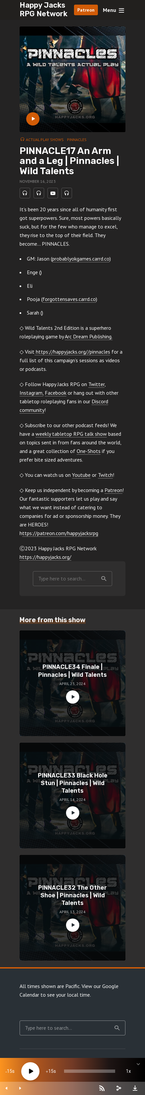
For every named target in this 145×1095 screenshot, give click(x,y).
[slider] (89, 1071)
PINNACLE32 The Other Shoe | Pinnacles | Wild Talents (72, 895)
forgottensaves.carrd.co (69, 299)
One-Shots (89, 451)
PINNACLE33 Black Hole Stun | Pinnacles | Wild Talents (73, 783)
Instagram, (31, 392)
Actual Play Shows (45, 139)
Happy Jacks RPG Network (43, 9)
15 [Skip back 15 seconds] (9, 1071)
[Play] (30, 1071)
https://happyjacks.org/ (45, 557)
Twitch (105, 475)
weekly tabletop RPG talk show (71, 433)
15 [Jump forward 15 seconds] (50, 1071)
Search (104, 579)
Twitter (96, 384)
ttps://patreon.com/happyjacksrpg (60, 533)
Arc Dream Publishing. (88, 336)
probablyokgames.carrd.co (80, 258)
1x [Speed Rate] (128, 1071)
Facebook (55, 392)
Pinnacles (77, 139)
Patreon (86, 10)
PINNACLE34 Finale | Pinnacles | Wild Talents (72, 670)
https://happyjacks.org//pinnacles (72, 351)
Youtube (81, 475)
